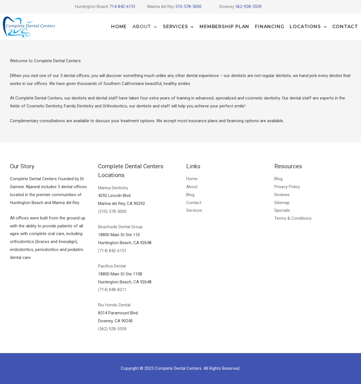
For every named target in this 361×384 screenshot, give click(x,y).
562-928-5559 (248, 6)
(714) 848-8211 (112, 289)
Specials (282, 210)
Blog (190, 194)
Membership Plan (224, 26)
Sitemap (282, 202)
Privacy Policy (287, 186)
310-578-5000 (188, 6)
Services (178, 26)
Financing (269, 26)
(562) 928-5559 (112, 328)
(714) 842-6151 (112, 250)
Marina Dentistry (113, 187)
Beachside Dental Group (120, 226)
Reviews (282, 194)
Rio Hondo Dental (114, 305)
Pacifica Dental (112, 266)
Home (119, 26)
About (144, 26)
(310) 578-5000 (112, 211)
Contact (345, 26)
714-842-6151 (122, 6)
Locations (308, 26)
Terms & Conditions (293, 218)
